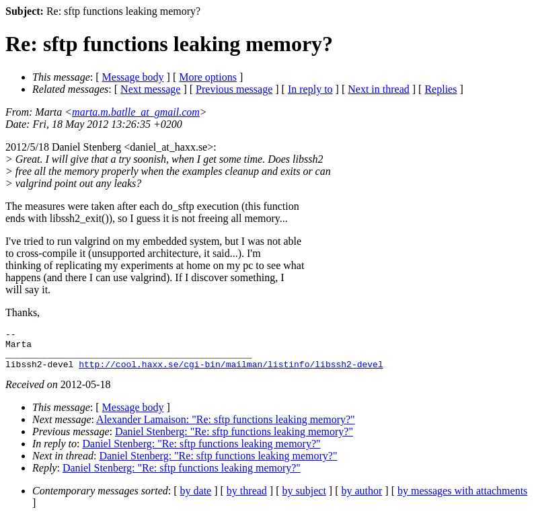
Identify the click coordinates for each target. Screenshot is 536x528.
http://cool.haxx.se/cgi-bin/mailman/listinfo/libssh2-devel (231, 372)
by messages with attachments (462, 498)
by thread (247, 498)
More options (208, 77)
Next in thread (379, 89)
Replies (440, 89)
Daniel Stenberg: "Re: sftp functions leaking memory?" (234, 439)
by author (361, 498)
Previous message (234, 89)
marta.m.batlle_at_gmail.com (136, 112)
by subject (304, 498)
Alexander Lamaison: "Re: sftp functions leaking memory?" (225, 427)
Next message (150, 89)
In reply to (310, 89)
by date (196, 498)
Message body (133, 77)
